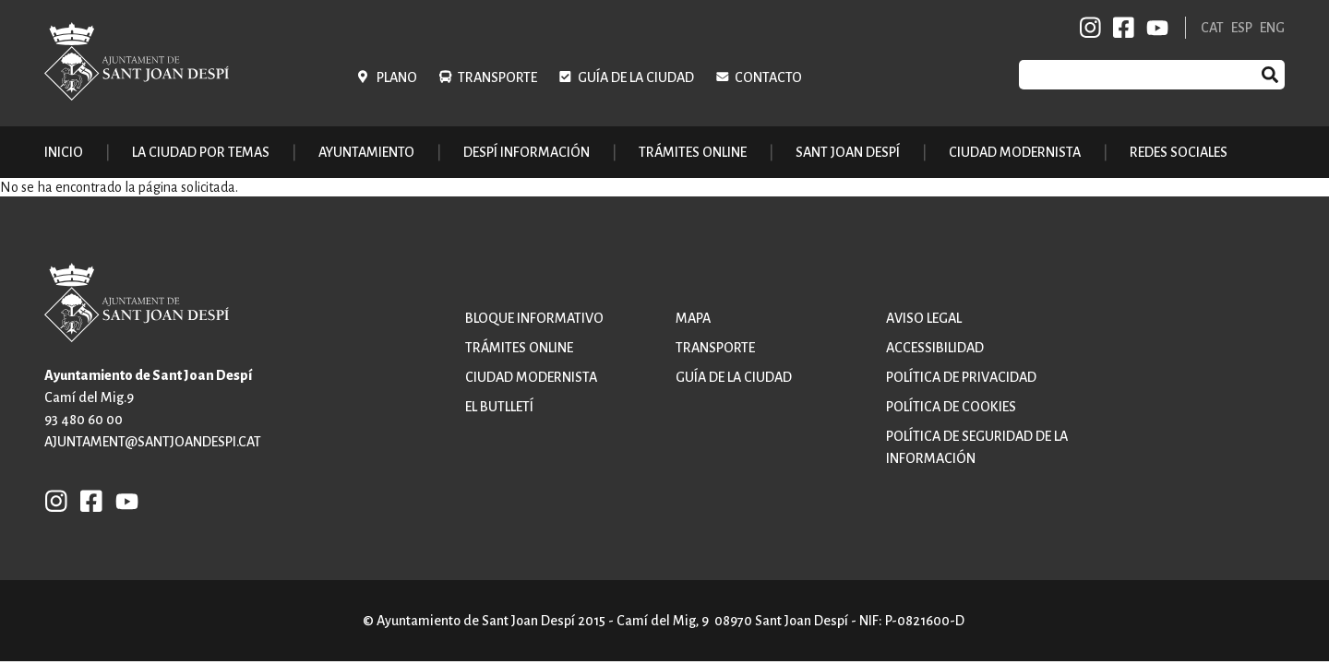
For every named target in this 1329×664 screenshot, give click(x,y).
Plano (397, 77)
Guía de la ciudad (636, 77)
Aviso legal (924, 318)
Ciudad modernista (531, 377)
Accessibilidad (935, 347)
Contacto (768, 77)
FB (1120, 27)
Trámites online (693, 152)
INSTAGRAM (1091, 27)
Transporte (497, 77)
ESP (1241, 27)
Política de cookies (951, 406)
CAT (1212, 27)
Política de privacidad (961, 377)
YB (1154, 27)
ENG (1272, 27)
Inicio (63, 152)
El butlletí (499, 406)
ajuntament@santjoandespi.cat (152, 441)
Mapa (693, 318)
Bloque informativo (534, 318)
